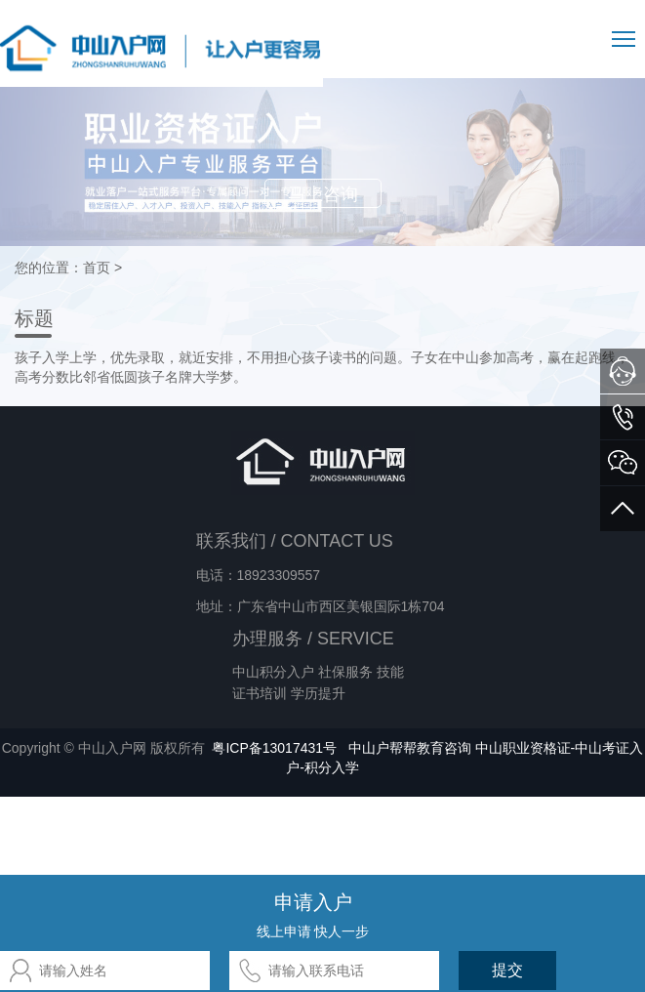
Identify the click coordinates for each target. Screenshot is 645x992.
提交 (507, 970)
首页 (96, 267)
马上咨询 (323, 194)
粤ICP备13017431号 (274, 748)
